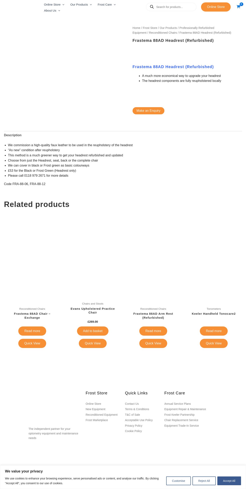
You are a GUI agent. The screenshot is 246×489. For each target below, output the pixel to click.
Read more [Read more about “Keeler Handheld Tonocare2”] (214, 331)
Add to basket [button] (92, 331)
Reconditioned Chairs (163, 32)
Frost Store (150, 27)
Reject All (204, 480)
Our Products (168, 27)
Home (136, 27)
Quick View (32, 343)
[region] (123, 477)
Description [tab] (12, 135)
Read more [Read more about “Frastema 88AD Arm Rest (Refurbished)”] (153, 331)
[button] (54, 4)
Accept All (229, 480)
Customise (178, 480)
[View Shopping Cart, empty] (238, 6)
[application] (62, 4)
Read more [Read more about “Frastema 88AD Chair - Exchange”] (32, 331)
